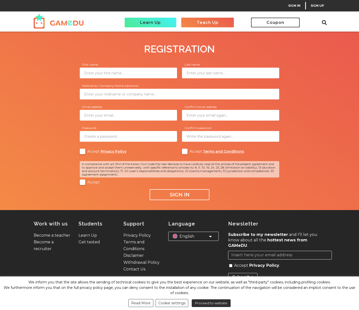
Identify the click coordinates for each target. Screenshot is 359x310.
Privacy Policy (113, 151)
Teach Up (207, 22)
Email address (92, 107)
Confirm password (197, 128)
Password (89, 128)
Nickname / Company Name (110, 86)
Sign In (179, 195)
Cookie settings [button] (171, 303)
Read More (141, 303)
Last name (192, 64)
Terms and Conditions (223, 151)
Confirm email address (200, 107)
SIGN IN (294, 5)
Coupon (275, 22)
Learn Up (150, 22)
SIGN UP (317, 5)
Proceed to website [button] (211, 303)
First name (90, 64)
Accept (106, 151)
